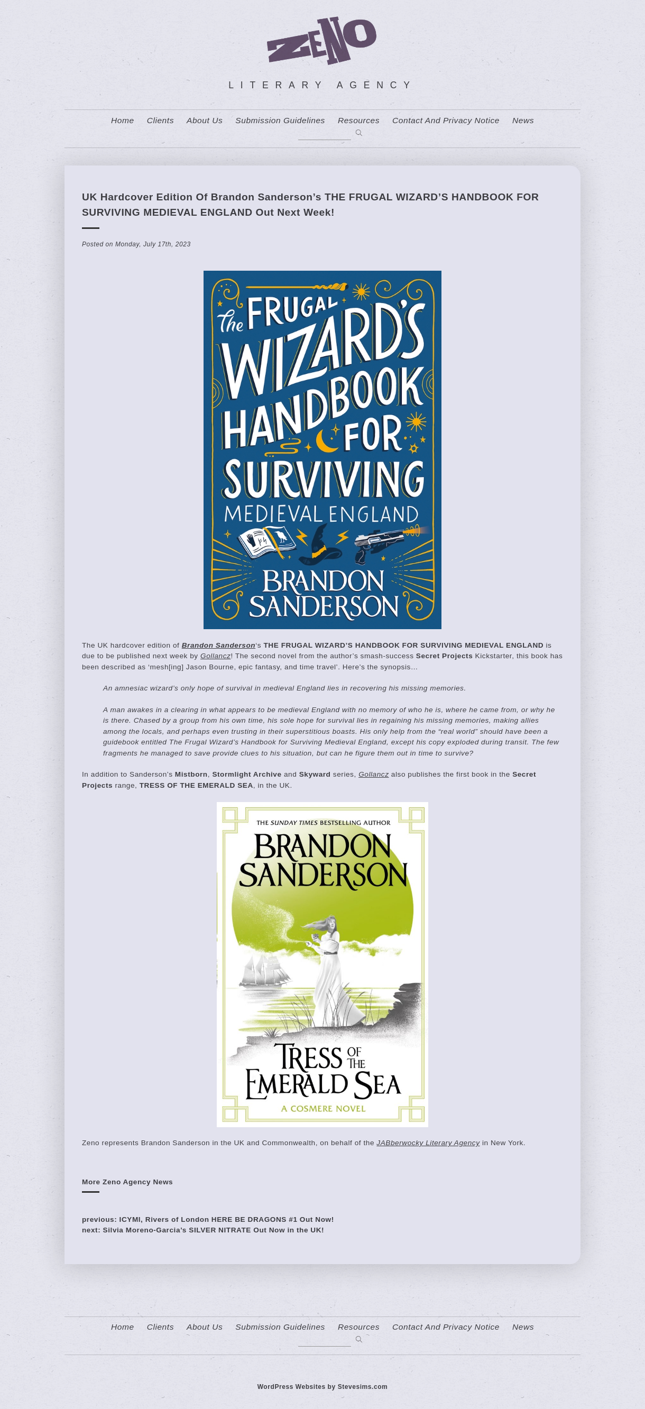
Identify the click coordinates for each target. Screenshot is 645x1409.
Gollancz (215, 656)
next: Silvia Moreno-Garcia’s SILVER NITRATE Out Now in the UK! (203, 1230)
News (523, 120)
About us (205, 120)
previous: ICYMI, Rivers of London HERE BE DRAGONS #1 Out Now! (208, 1219)
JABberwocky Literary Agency (428, 1143)
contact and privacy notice (446, 120)
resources (359, 120)
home (122, 120)
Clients (160, 120)
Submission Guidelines (280, 120)
